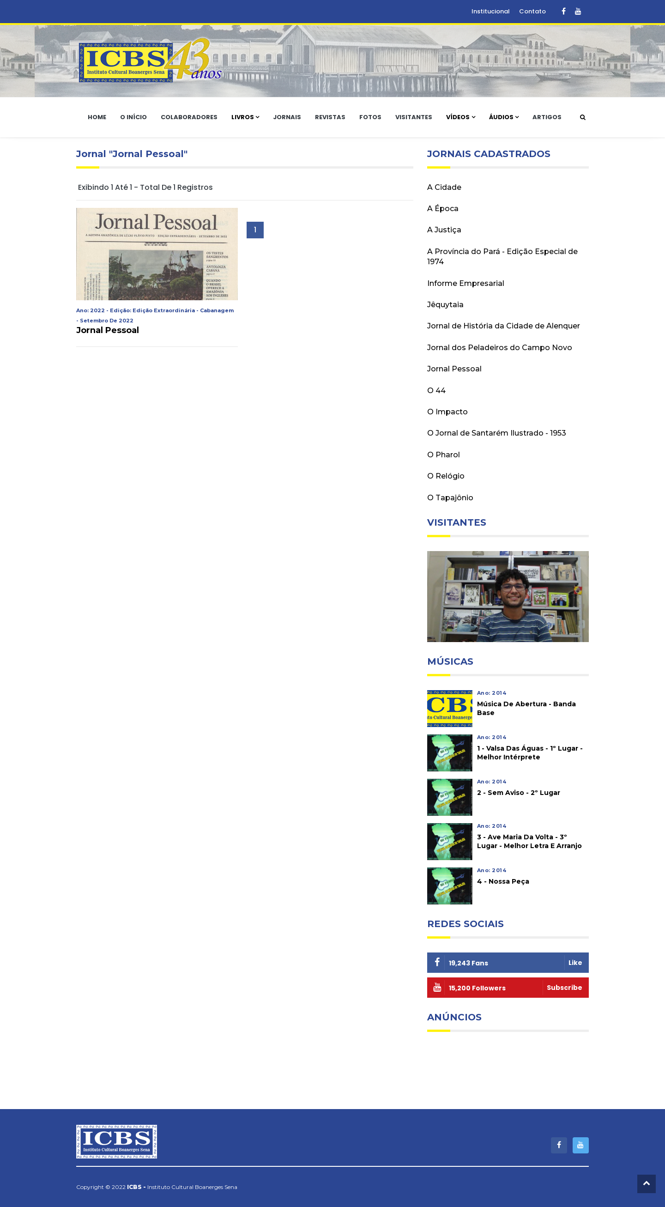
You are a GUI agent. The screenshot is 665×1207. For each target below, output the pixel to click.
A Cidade (444, 187)
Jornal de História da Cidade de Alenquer (503, 325)
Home (97, 117)
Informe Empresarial (465, 283)
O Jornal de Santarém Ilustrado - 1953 (496, 433)
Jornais (287, 117)
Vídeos (458, 117)
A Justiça (444, 229)
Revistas (330, 117)
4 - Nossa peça (503, 881)
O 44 (436, 390)
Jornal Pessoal (107, 330)
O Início (133, 117)
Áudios (501, 117)
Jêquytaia (445, 304)
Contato (532, 11)
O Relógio (446, 476)
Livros (242, 117)
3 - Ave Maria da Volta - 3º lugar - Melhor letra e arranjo (529, 841)
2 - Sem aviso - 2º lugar (518, 792)
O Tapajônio (450, 497)
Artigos (547, 117)
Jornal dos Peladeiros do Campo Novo (499, 347)
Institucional (491, 11)
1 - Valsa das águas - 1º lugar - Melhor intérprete (530, 752)
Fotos (370, 117)
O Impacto (447, 411)
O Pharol (443, 454)
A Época (443, 208)
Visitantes (413, 117)
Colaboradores (189, 117)
